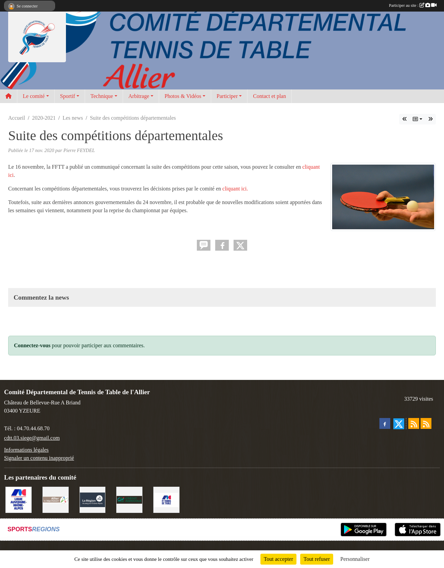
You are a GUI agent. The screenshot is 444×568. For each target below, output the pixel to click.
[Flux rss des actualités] (413, 423)
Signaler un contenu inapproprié (39, 458)
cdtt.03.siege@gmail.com (32, 438)
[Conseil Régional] (93, 499)
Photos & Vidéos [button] (183, 96)
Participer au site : (413, 5)
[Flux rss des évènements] (426, 423)
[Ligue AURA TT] (18, 499)
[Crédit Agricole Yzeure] (129, 499)
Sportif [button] (67, 96)
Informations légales (26, 450)
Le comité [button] (34, 96)
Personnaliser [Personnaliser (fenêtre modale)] (355, 559)
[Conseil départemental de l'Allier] (55, 499)
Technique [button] (101, 96)
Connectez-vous (32, 345)
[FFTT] (166, 499)
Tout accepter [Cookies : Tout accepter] (278, 559)
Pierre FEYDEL (79, 150)
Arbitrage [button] (139, 96)
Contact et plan (269, 96)
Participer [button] (227, 96)
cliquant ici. (235, 188)
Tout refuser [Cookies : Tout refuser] (317, 559)
